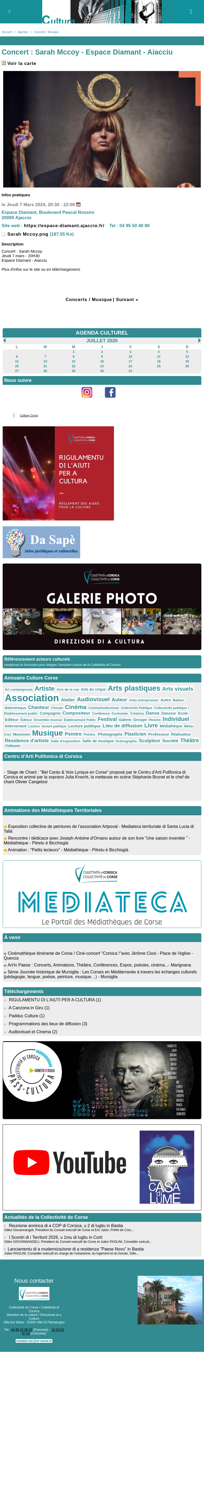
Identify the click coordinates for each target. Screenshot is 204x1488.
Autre (165, 700)
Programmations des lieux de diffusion (45, 1024)
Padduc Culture (23, 1016)
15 (73, 361)
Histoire (155, 720)
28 (45, 371)
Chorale (57, 708)
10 (130, 357)
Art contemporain (19, 689)
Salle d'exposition (65, 741)
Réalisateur (181, 734)
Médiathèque (171, 726)
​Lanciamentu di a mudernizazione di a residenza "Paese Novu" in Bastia (76, 1249)
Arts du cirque (93, 689)
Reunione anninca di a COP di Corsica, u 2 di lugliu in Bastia (66, 1225)
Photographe (110, 734)
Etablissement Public (80, 720)
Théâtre (189, 740)
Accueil (6, 32)
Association (32, 698)
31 (130, 371)
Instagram (90, 401)
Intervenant (15, 726)
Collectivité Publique (136, 708)
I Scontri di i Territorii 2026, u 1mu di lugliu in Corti (55, 1237)
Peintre (73, 734)
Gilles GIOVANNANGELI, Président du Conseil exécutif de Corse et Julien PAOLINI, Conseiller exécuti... (78, 1242)
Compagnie (50, 713)
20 (17, 366)
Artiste (44, 688)
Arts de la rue (68, 689)
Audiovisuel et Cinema (30, 1031)
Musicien (21, 734)
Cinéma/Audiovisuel (103, 708)
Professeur (158, 734)
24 (130, 366)
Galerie (125, 720)
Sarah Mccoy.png (25, 234)
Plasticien (135, 734)
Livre (151, 725)
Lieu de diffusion (122, 725)
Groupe (140, 720)
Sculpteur (149, 740)
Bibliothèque (15, 708)
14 (45, 361)
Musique (47, 733)
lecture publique (54, 726)
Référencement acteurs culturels (37, 659)
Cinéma (75, 707)
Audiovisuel (93, 699)
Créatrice (137, 713)
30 (102, 371)
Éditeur (26, 720)
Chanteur (38, 707)
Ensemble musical (48, 720)
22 (73, 366)
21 (45, 366)
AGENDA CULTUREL (102, 333)
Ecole (183, 713)
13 (17, 361)
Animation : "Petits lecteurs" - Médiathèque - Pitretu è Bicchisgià (68, 852)
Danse (153, 713)
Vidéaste (12, 746)
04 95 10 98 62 (21, 1330)
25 (158, 366)
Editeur (12, 719)
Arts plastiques (134, 688)
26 (187, 366)
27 (17, 371)
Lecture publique (84, 726)
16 (102, 361)
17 (130, 361)
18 (158, 361)
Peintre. (90, 734)
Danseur (169, 713)
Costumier (120, 713)
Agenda (23, 32)
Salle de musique (98, 741)
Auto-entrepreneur (144, 700)
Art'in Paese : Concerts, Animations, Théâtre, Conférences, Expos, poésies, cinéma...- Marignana (99, 967)
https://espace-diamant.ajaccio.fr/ (64, 225)
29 (73, 371)
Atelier (68, 699)
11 (158, 357)
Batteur (178, 700)
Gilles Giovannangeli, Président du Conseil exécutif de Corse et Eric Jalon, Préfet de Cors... (69, 1230)
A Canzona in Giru (26, 1008)
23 (102, 366)
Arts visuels (177, 689)
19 (187, 361)
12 (187, 357)
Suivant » (127, 299)
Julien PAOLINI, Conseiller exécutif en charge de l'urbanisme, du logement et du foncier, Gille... (71, 1253)
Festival (107, 719)
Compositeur (76, 713)
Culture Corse (29, 415)
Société (170, 740)
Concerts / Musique (46, 32)
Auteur (119, 699)
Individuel (176, 719)
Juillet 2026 (102, 340)
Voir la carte (19, 63)
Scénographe (126, 741)
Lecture (34, 726)
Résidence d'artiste (27, 740)
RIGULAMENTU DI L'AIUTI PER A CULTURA (52, 1000)
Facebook (113, 401)
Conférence (101, 713)
